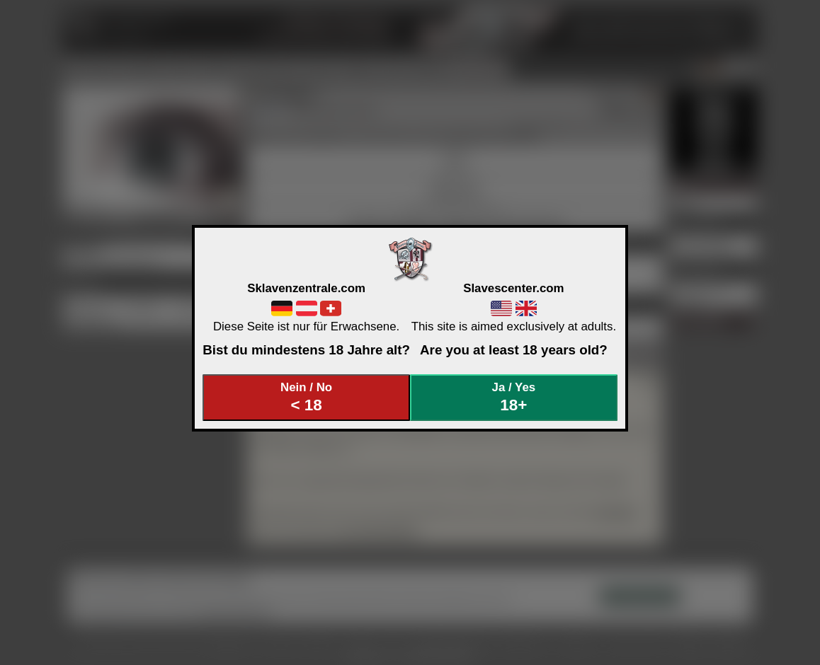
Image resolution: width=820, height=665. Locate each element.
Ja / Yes (514, 397)
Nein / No (307, 397)
